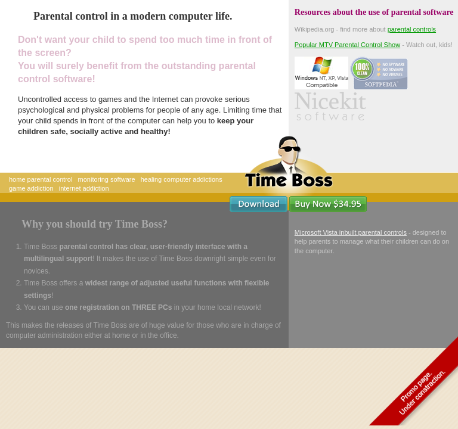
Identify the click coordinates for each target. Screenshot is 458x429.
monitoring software (106, 179)
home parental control (40, 179)
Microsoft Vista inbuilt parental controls (351, 232)
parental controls (412, 29)
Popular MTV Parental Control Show (347, 44)
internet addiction (84, 188)
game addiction (31, 188)
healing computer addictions (181, 179)
